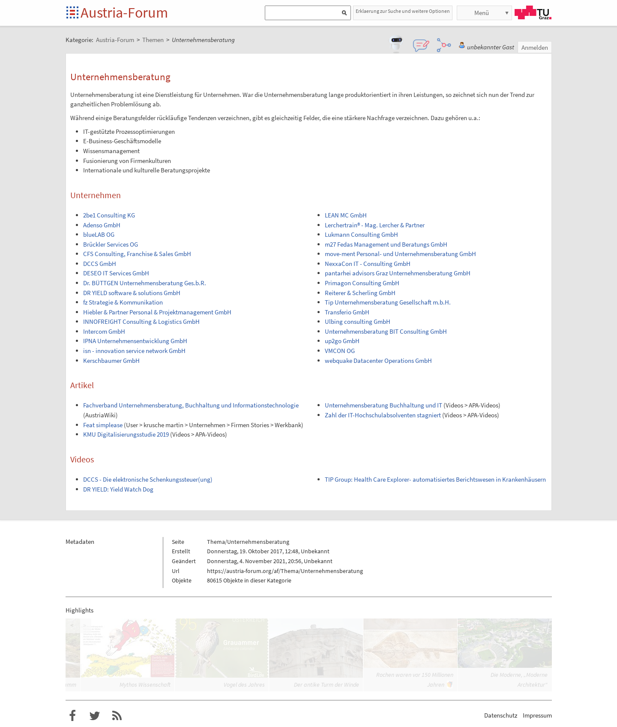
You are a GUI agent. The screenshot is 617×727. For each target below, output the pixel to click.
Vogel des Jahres (244, 684)
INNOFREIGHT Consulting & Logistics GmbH (141, 321)
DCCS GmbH (99, 263)
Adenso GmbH (101, 225)
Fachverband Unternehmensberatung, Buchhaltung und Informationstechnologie (191, 405)
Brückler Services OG (110, 244)
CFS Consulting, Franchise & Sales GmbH (137, 254)
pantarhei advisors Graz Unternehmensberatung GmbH (397, 273)
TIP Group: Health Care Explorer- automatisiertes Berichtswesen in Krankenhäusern (435, 479)
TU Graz (533, 12)
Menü (481, 13)
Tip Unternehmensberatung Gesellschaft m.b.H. (388, 302)
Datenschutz (500, 715)
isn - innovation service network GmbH (134, 351)
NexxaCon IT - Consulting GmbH (367, 263)
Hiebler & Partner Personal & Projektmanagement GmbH (157, 312)
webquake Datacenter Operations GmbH (378, 360)
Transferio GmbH (347, 312)
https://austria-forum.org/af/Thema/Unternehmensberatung (285, 571)
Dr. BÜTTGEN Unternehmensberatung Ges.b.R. (144, 283)
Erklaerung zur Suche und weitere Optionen (403, 11)
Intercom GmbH (104, 331)
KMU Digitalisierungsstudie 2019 (126, 434)
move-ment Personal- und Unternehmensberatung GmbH (400, 254)
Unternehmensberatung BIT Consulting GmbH (386, 331)
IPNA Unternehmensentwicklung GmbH (135, 341)
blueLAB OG (98, 234)
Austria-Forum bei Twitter (95, 716)
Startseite (73, 13)
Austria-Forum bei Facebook (72, 716)
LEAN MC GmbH (346, 215)
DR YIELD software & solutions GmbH (131, 293)
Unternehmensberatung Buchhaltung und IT (383, 405)
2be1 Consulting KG (109, 215)
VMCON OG (340, 351)
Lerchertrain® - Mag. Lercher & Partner (375, 225)
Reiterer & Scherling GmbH (360, 293)
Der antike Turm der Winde (326, 684)
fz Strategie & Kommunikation (123, 302)
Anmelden (534, 47)
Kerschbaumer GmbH (111, 360)
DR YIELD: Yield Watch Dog (118, 489)
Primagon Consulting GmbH (362, 283)
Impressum (537, 715)
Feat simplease (103, 425)
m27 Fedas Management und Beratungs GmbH (386, 244)
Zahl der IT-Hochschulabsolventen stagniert (383, 415)
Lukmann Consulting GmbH (361, 234)
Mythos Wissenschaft (145, 684)
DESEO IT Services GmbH (116, 273)
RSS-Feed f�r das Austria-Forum (117, 716)
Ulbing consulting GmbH (357, 321)
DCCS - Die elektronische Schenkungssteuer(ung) (148, 479)
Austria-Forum (124, 12)
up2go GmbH (342, 341)
